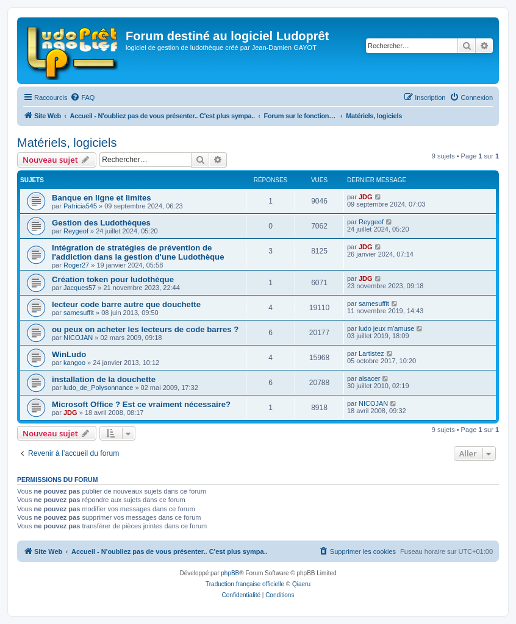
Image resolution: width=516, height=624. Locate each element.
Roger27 (76, 265)
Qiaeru (301, 584)
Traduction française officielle (245, 584)
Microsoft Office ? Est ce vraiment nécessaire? (141, 404)
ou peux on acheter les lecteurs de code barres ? (145, 329)
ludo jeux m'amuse (386, 328)
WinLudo (69, 354)
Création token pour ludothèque (113, 279)
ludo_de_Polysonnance (98, 387)
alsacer (369, 378)
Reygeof (75, 231)
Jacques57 (79, 287)
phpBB (230, 573)
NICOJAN (78, 337)
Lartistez (371, 353)
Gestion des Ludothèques (101, 222)
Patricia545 (80, 206)
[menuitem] (82, 97)
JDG (366, 196)
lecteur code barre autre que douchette (126, 304)
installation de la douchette (104, 379)
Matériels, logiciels (66, 142)
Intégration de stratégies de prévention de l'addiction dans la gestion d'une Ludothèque (138, 252)
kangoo (74, 362)
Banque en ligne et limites (101, 197)
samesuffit (78, 312)
